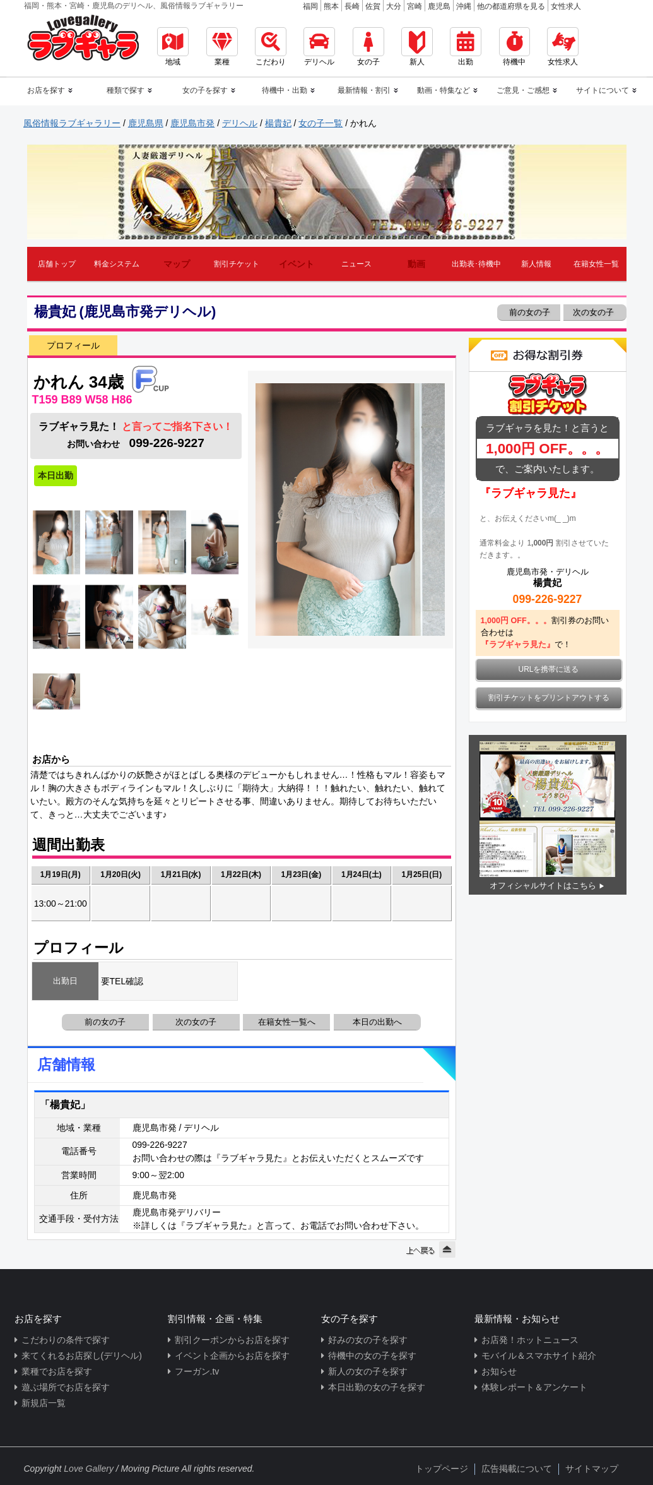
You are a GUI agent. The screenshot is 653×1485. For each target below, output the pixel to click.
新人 (417, 46)
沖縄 (463, 6)
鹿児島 (439, 6)
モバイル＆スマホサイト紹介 (538, 1356)
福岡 (310, 6)
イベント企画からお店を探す (232, 1356)
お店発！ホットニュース (530, 1340)
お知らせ (499, 1371)
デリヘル (319, 46)
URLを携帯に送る (549, 669)
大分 (393, 6)
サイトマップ (591, 1469)
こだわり (270, 46)
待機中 (514, 46)
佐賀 (372, 6)
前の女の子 (529, 312)
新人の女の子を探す (368, 1371)
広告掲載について (516, 1469)
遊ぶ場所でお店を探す (65, 1387)
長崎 (352, 6)
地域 (173, 46)
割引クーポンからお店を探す (232, 1340)
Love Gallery (89, 1469)
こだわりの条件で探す (65, 1340)
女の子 (368, 46)
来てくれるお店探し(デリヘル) (81, 1356)
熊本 (331, 6)
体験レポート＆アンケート (534, 1387)
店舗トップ (57, 263)
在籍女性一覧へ (286, 1022)
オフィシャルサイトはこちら (543, 885)
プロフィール (73, 345)
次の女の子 (594, 312)
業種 (222, 46)
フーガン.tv (197, 1371)
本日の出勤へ (377, 1022)
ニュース (356, 263)
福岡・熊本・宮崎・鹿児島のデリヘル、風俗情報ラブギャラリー (134, 5)
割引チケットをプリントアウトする (548, 697)
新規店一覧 (43, 1403)
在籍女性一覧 (596, 263)
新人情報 (536, 263)
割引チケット (236, 263)
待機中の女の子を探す (372, 1356)
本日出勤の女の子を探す (376, 1387)
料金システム (116, 263)
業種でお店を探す (56, 1371)
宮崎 (414, 6)
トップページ (441, 1469)
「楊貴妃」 (65, 1104)
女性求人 (566, 6)
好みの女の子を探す (368, 1340)
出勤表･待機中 (476, 263)
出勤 (465, 46)
